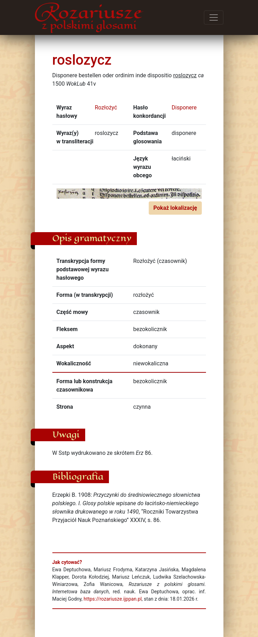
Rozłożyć (106, 107)
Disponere (184, 107)
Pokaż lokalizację (175, 208)
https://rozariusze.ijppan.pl (113, 599)
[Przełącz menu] (213, 17)
